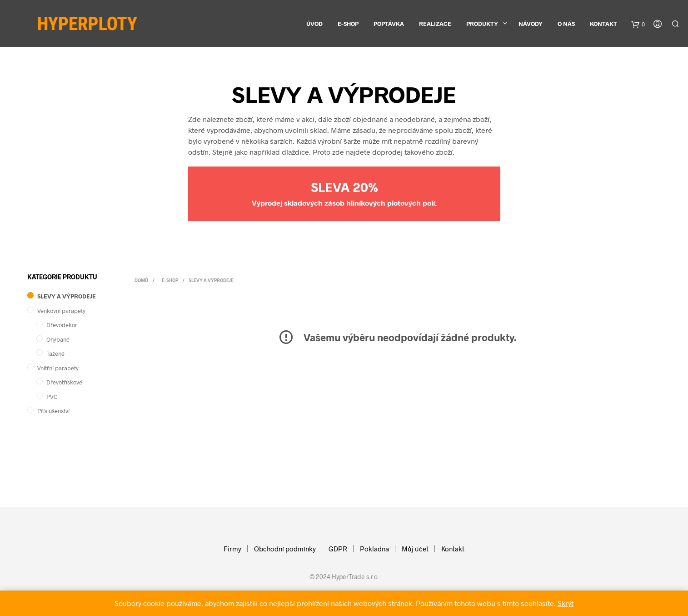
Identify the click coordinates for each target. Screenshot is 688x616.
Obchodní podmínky (285, 549)
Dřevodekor (61, 324)
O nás (566, 23)
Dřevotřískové (64, 382)
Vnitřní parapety (58, 368)
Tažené (55, 353)
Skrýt (565, 603)
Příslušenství (53, 410)
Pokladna (374, 549)
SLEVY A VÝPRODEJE (66, 296)
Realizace (435, 23)
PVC (52, 396)
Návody (530, 23)
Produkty (482, 23)
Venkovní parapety (61, 310)
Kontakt (603, 23)
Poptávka (389, 23)
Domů (141, 280)
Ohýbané (58, 339)
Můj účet (415, 549)
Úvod (314, 23)
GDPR (338, 549)
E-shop (348, 23)
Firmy (232, 549)
